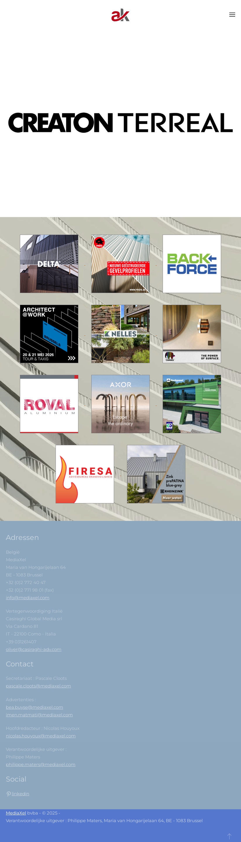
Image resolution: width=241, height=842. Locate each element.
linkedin (20, 793)
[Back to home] (120, 14)
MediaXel (16, 813)
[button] (232, 14)
